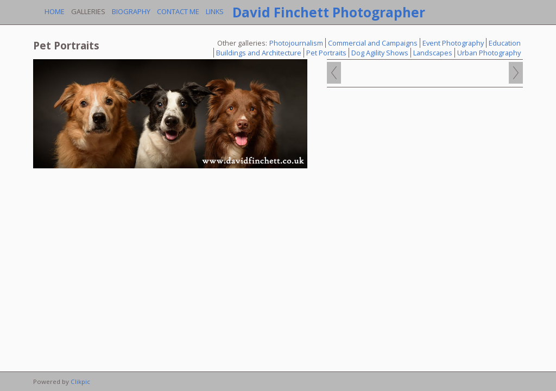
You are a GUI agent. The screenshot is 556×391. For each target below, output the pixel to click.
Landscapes (432, 53)
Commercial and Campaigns (373, 43)
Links (215, 11)
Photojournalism (296, 43)
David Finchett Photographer (328, 12)
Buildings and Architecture (258, 53)
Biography (131, 11)
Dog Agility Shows (379, 53)
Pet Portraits (326, 53)
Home (55, 11)
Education (505, 43)
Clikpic (80, 381)
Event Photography (453, 43)
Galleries (88, 11)
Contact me (178, 11)
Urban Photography (489, 53)
